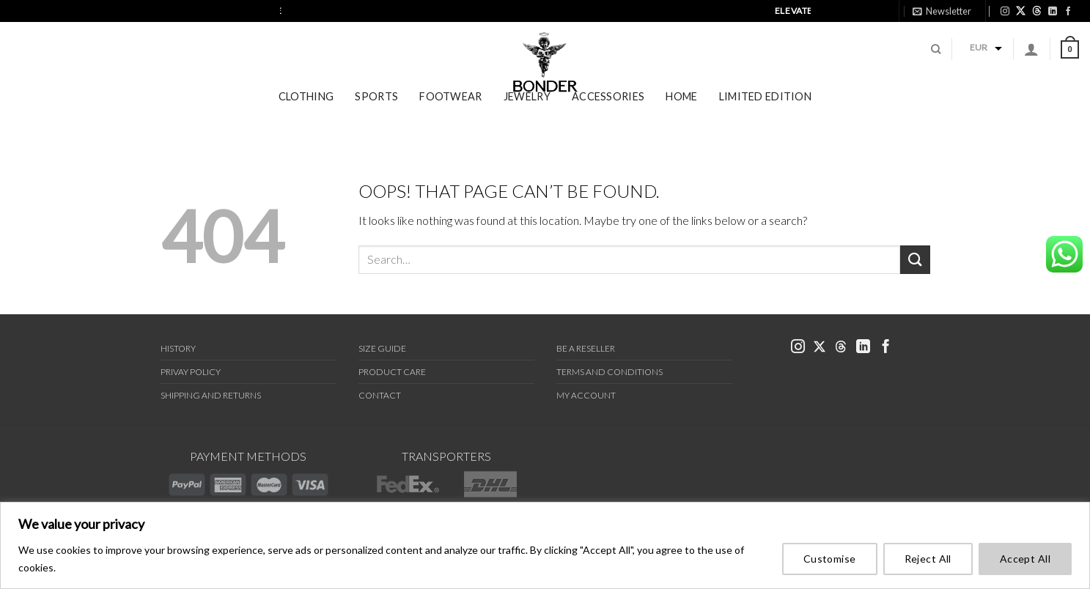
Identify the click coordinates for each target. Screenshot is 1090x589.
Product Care (392, 371)
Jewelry (527, 115)
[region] (545, 545)
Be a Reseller (585, 348)
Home (681, 115)
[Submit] (914, 259)
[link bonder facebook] (1068, 11)
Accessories (608, 115)
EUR (978, 56)
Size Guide (382, 348)
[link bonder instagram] (1005, 11)
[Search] (935, 58)
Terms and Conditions (609, 371)
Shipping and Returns (211, 395)
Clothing (306, 115)
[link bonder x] (819, 347)
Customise (829, 558)
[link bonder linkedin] (1052, 11)
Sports (376, 115)
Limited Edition (765, 115)
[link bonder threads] (1037, 10)
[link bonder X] (1020, 10)
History (178, 348)
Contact (379, 395)
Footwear (450, 115)
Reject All (928, 558)
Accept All (1025, 558)
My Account (586, 395)
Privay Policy (191, 371)
